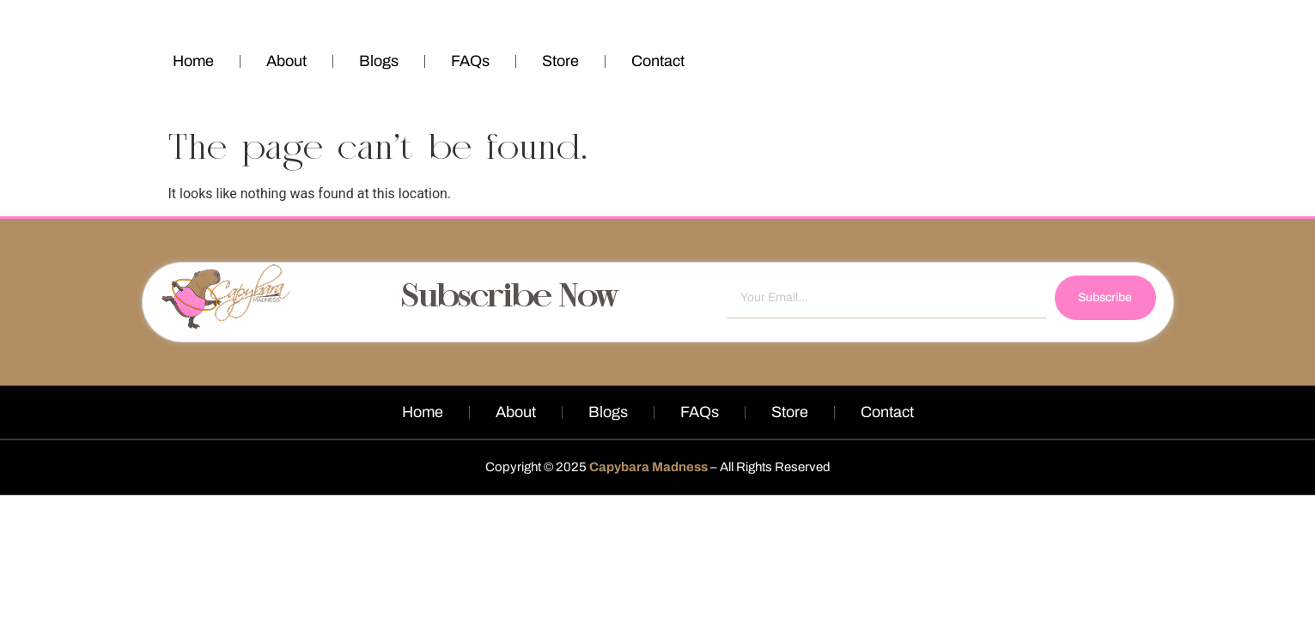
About (286, 61)
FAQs (470, 61)
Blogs (379, 61)
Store (560, 61)
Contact (658, 61)
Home (193, 61)
